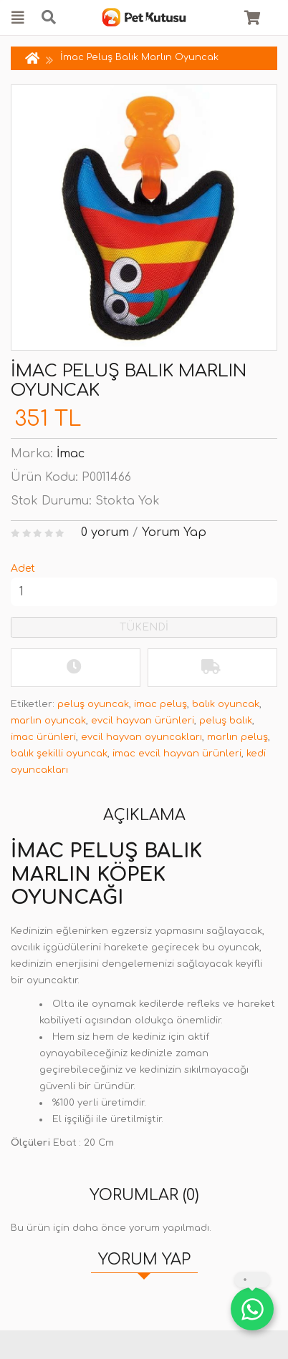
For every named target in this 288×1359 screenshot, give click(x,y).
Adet (23, 568)
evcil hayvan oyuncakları (141, 737)
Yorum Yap (174, 532)
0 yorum (105, 532)
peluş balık (225, 721)
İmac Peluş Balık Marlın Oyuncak (139, 57)
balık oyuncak (225, 704)
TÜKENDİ (144, 627)
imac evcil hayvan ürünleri (176, 754)
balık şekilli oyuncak (59, 754)
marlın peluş (237, 737)
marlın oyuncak (48, 721)
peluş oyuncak (93, 704)
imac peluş (160, 704)
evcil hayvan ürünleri (142, 721)
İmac (71, 453)
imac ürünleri (43, 737)
